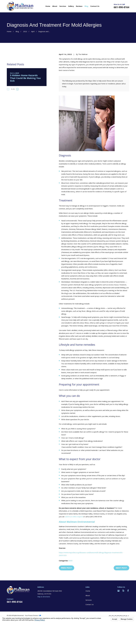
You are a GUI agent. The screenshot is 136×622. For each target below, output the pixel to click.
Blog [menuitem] (86, 6)
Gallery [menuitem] (71, 6)
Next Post (121, 568)
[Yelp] (123, 591)
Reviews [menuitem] (79, 6)
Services (89, 600)
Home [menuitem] (47, 6)
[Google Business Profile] (118, 591)
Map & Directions (43, 597)
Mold (70, 561)
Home (88, 591)
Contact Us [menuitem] (94, 6)
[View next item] (17, 89)
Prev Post (66, 568)
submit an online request (74, 517)
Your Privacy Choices (33, 615)
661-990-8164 (121, 7)
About (88, 595)
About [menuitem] (54, 6)
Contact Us (90, 604)
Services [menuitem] (62, 6)
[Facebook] (128, 591)
